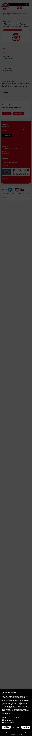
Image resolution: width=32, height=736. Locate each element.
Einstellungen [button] (24, 732)
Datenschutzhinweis (15, 732)
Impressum (7, 732)
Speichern (16, 727)
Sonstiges (7, 722)
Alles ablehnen (6, 727)
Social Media (8, 720)
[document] (16, 703)
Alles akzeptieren (26, 727)
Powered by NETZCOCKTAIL (16, 734)
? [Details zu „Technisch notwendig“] (18, 717)
